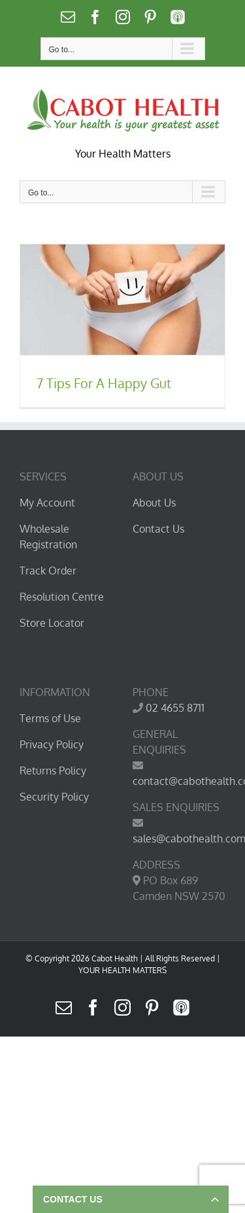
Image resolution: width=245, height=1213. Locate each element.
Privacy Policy (52, 744)
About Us (154, 502)
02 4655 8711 (175, 707)
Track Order (48, 570)
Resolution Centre (62, 596)
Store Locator (52, 622)
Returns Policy (53, 770)
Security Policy (54, 796)
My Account (47, 502)
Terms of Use (50, 718)
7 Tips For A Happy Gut (104, 382)
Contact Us (158, 528)
